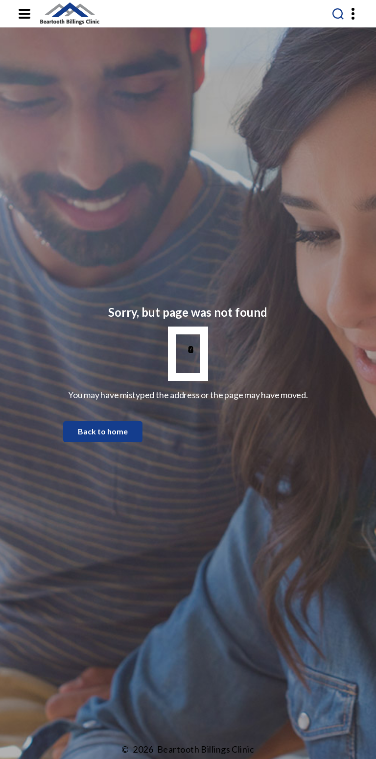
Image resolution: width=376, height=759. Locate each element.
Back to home (103, 431)
